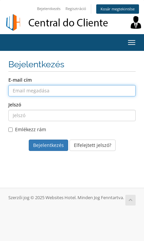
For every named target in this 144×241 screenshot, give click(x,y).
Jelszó (14, 104)
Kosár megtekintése (118, 8)
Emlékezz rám (27, 129)
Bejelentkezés (48, 8)
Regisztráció (75, 8)
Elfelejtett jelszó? (92, 145)
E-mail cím (20, 80)
